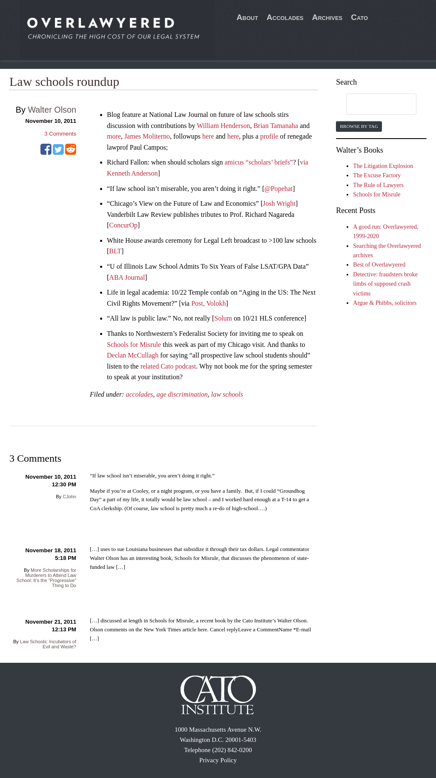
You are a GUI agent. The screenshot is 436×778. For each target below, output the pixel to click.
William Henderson (223, 125)
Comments (60, 134)
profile (269, 136)
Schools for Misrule (134, 344)
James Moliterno (147, 136)
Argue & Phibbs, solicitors (384, 303)
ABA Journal (127, 277)
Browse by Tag (359, 126)
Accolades (285, 17)
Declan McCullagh (132, 355)
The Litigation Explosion (383, 166)
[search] (373, 104)
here (208, 136)
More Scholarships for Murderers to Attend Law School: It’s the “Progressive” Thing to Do (46, 578)
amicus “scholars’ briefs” (258, 162)
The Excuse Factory (377, 175)
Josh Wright (279, 203)
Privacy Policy (218, 760)
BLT (115, 251)
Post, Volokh (208, 303)
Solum (223, 318)
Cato (359, 17)
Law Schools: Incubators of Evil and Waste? (48, 644)
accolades (139, 394)
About (247, 17)
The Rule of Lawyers (378, 185)
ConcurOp (123, 225)
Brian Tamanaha (275, 125)
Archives (327, 17)
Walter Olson (52, 109)
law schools (227, 394)
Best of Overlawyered (379, 264)
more (114, 136)
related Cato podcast (168, 366)
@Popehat (278, 188)
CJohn (69, 496)
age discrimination (181, 394)
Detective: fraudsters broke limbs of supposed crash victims (385, 284)
